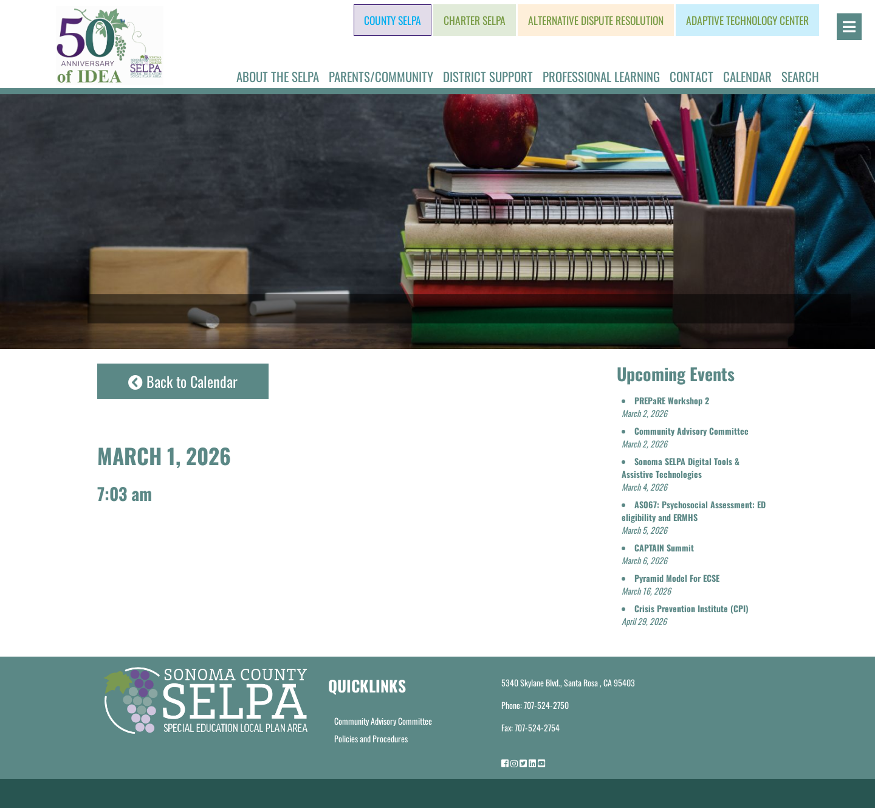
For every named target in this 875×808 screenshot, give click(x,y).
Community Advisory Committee (383, 720)
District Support (488, 76)
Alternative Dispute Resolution (596, 20)
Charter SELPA (475, 20)
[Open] (849, 26)
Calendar (747, 76)
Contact (691, 76)
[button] (665, 407)
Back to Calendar (183, 381)
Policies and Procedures (371, 738)
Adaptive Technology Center (747, 20)
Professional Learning (601, 76)
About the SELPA (277, 76)
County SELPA (392, 20)
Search (800, 76)
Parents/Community (381, 76)
